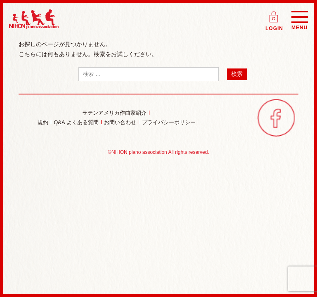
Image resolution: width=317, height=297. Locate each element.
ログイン (274, 14)
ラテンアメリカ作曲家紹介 (114, 113)
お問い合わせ (120, 122)
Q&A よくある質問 (76, 122)
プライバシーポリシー (169, 122)
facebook (276, 118)
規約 (43, 122)
